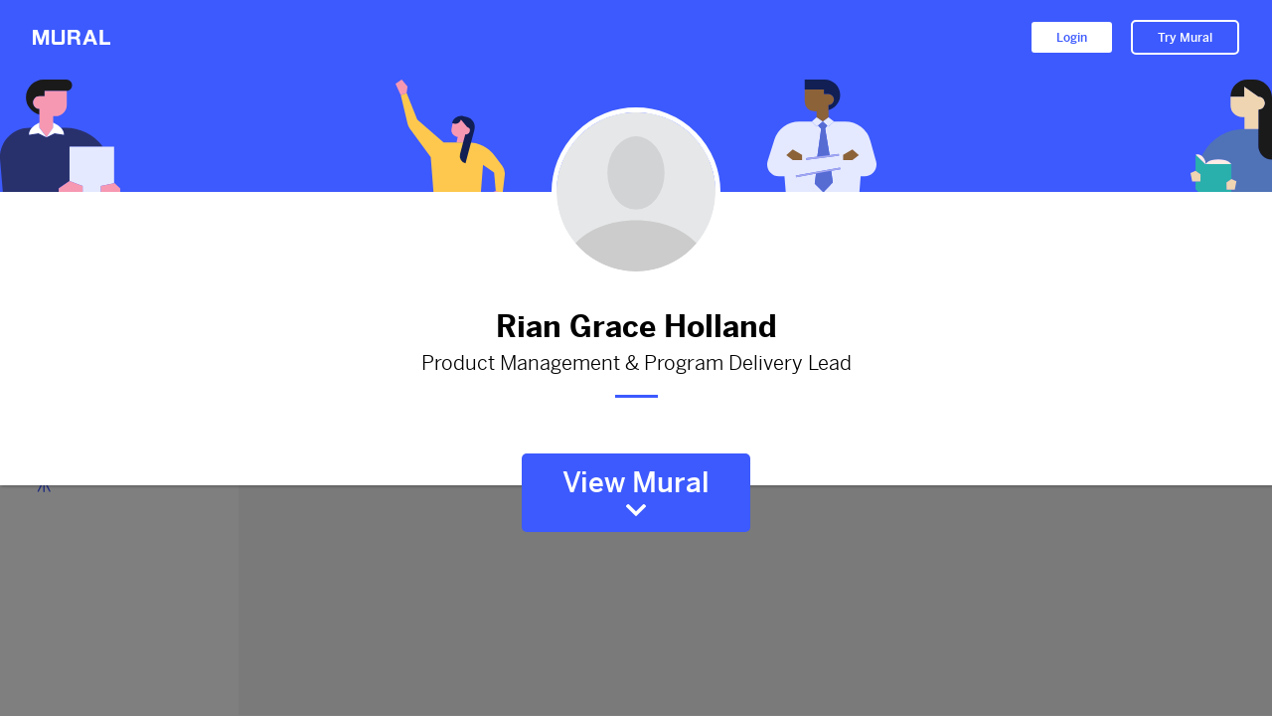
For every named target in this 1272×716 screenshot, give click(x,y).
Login (1071, 38)
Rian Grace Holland (636, 326)
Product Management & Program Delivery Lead (636, 364)
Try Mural (1185, 38)
